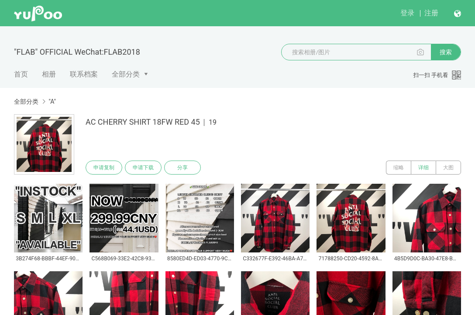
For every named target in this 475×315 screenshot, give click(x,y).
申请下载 (143, 167)
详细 (423, 167)
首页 (21, 74)
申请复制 (103, 167)
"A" (51, 101)
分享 (182, 167)
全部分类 (126, 74)
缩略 (398, 167)
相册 (49, 74)
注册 (431, 13)
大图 (448, 167)
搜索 (446, 52)
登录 (407, 13)
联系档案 (84, 74)
